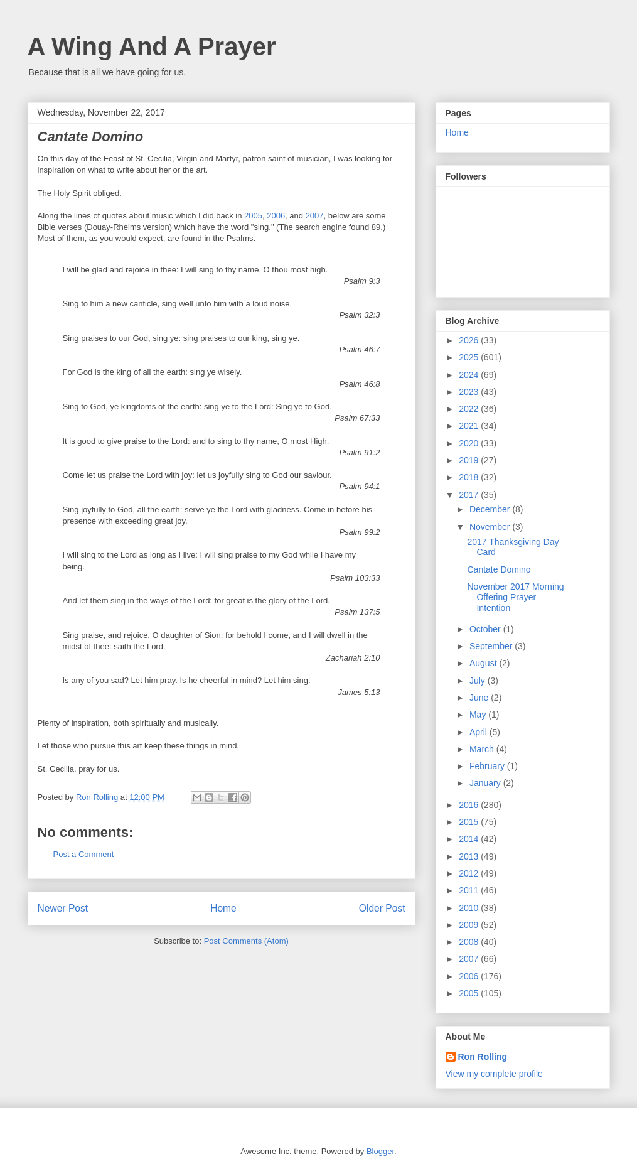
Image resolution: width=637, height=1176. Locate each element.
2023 (470, 392)
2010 (470, 908)
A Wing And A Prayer (152, 46)
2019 (470, 460)
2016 (470, 805)
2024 (470, 375)
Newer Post (63, 908)
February (488, 766)
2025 (470, 357)
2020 (470, 443)
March (482, 749)
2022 (470, 409)
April (479, 732)
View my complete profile (494, 1074)
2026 (470, 340)
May (478, 714)
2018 (470, 477)
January (486, 783)
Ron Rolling (483, 1057)
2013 (470, 856)
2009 (470, 925)
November (490, 527)
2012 (470, 873)
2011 (470, 890)
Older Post (382, 908)
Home (223, 908)
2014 (470, 839)
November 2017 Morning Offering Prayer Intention (515, 597)
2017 (470, 495)
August (484, 663)
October (486, 629)
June (480, 698)
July (478, 681)
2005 (253, 215)
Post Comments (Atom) (246, 941)
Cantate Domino (498, 569)
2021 (470, 426)
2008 (470, 942)
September (492, 646)
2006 (276, 215)
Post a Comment (83, 854)
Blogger (380, 1151)
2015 (470, 822)
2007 (315, 215)
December (490, 509)
